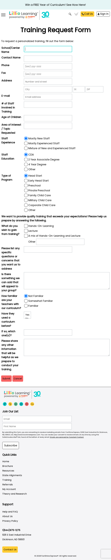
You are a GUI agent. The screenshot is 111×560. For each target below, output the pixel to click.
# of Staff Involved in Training (8, 107)
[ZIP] (94, 89)
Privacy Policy (10, 521)
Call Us (88, 14)
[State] (79, 89)
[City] (48, 89)
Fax (3, 73)
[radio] (26, 138)
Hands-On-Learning (39, 226)
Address (6, 80)
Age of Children (11, 117)
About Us (7, 516)
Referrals (7, 484)
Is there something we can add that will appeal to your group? (10, 282)
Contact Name (10, 57)
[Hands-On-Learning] (26, 226)
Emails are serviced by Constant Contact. (67, 437)
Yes (27, 315)
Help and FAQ (10, 511)
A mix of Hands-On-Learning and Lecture (52, 236)
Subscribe (10, 445)
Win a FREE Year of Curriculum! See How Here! (55, 5)
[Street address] (48, 82)
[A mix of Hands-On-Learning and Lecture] (26, 236)
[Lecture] (26, 231)
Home (5, 461)
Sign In (104, 14)
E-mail (5, 96)
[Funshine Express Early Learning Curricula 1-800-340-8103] (55, 17)
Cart (76, 14)
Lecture (31, 231)
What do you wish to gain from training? (10, 230)
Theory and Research (14, 493)
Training (6, 480)
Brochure (7, 466)
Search (70, 14)
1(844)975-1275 (11, 530)
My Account (9, 489)
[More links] (3, 15)
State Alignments (12, 475)
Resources (8, 470)
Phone (5, 65)
